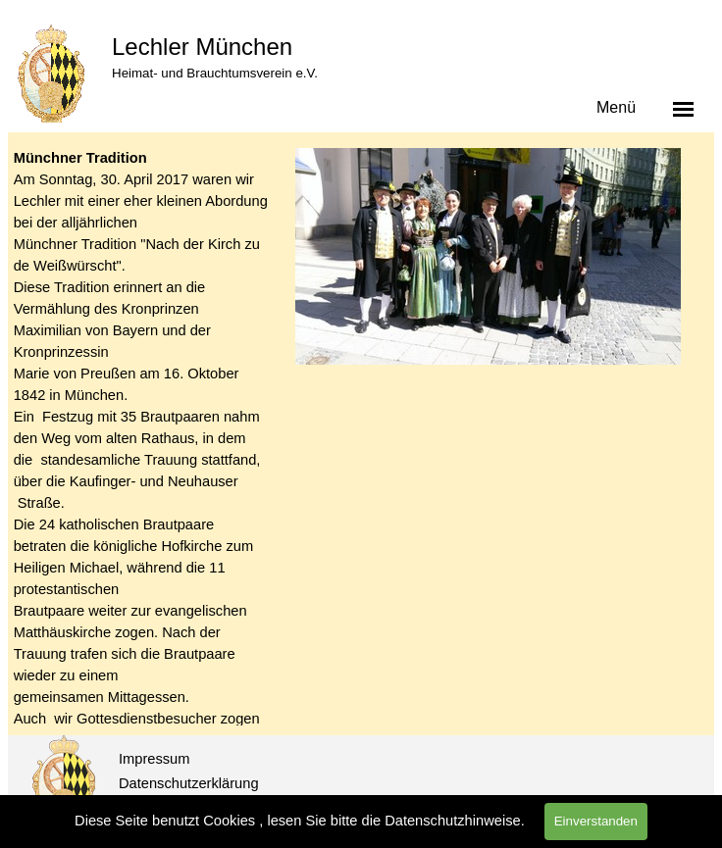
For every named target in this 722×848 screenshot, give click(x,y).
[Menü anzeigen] (683, 108)
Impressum (154, 759)
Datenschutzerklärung (189, 783)
